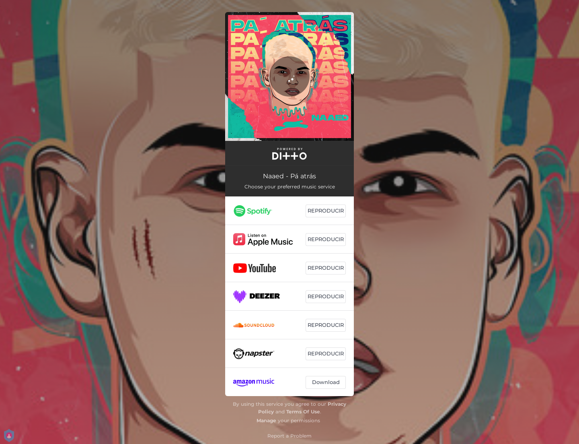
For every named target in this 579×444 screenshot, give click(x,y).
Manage (266, 420)
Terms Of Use (303, 412)
